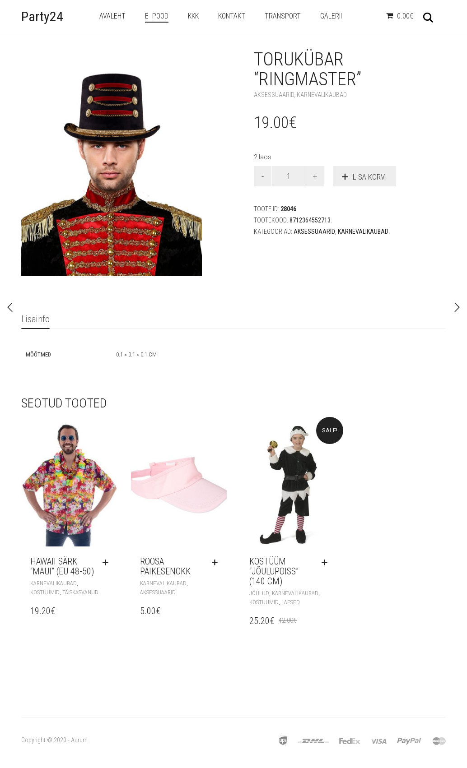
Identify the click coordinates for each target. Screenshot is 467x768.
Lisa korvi (370, 176)
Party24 (42, 16)
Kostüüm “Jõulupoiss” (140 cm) (274, 571)
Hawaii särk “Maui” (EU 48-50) (62, 566)
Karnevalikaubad (322, 94)
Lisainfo (35, 319)
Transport (283, 16)
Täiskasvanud (80, 592)
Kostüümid (45, 592)
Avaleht (112, 16)
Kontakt (231, 16)
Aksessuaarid (274, 94)
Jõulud (259, 593)
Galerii (331, 16)
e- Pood (156, 16)
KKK (193, 16)
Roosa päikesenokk (165, 566)
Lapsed (290, 602)
